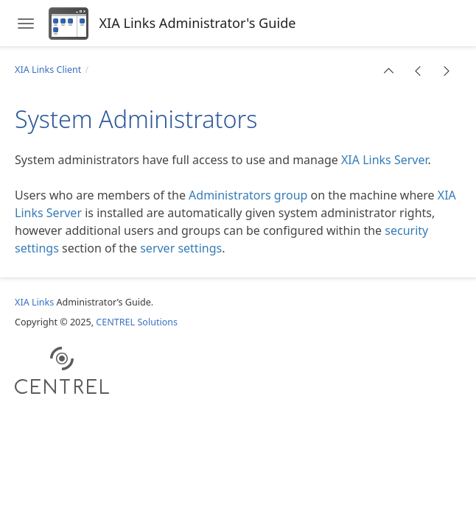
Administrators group (248, 195)
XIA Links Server (384, 160)
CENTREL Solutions (137, 322)
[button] (389, 70)
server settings (181, 248)
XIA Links (34, 302)
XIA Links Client (48, 69)
